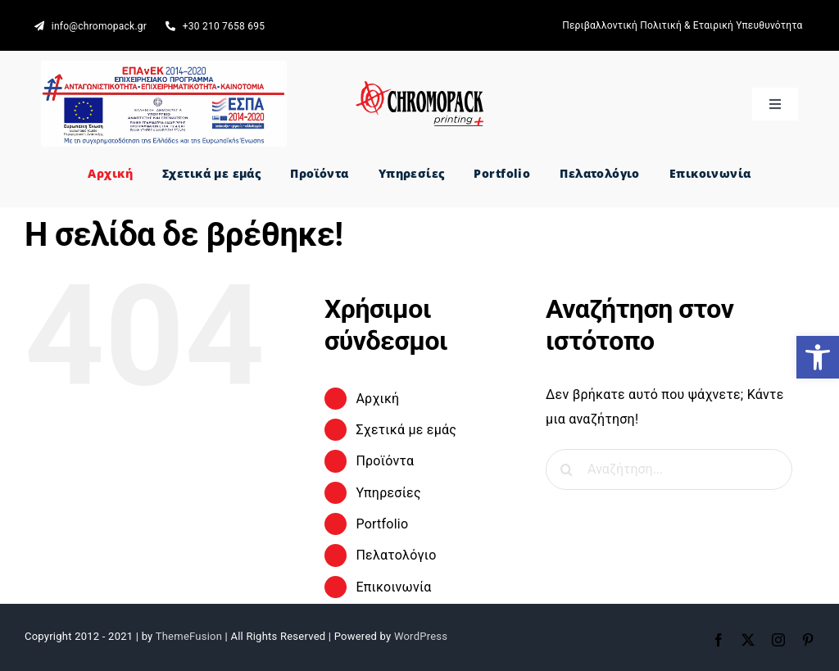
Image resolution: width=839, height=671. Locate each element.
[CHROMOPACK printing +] (419, 87)
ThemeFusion (189, 636)
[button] (817, 357)
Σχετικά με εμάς (406, 430)
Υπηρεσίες (388, 493)
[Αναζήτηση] (566, 469)
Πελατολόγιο (396, 555)
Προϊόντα (385, 461)
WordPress (420, 636)
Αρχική (377, 398)
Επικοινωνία (393, 587)
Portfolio (382, 524)
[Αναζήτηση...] (669, 469)
